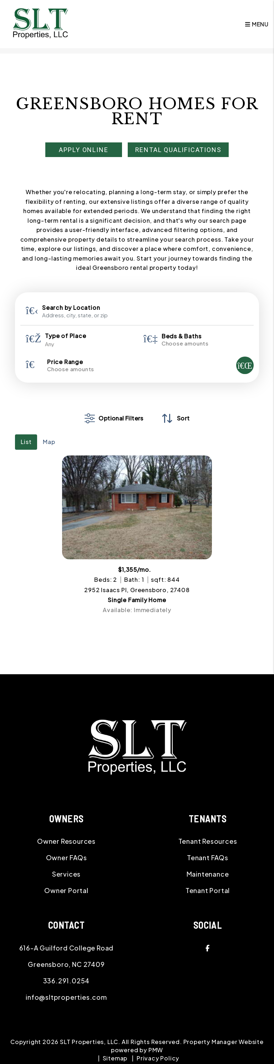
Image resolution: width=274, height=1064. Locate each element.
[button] (208, 948)
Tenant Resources (207, 841)
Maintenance (208, 874)
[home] (40, 23)
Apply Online (83, 149)
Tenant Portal (208, 890)
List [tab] (26, 441)
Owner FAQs (66, 857)
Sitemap (115, 1058)
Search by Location (71, 308)
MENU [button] (257, 24)
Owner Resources (66, 841)
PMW (155, 1050)
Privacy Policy (158, 1058)
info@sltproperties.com (66, 997)
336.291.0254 (66, 981)
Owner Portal (66, 890)
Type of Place (65, 336)
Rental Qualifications (178, 149)
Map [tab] (49, 441)
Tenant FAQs (207, 857)
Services (66, 874)
